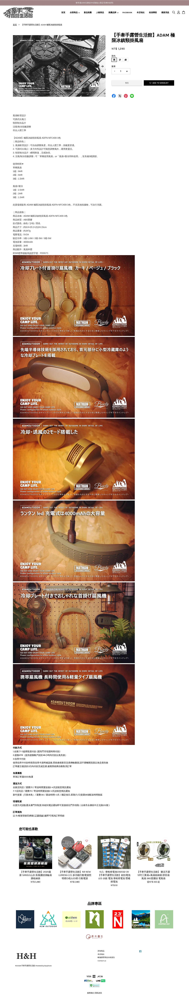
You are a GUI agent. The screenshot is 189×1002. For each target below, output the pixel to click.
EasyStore (48, 966)
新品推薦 (88, 12)
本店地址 (141, 12)
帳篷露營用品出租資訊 (106, 957)
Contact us (102, 961)
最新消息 (165, 12)
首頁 (63, 12)
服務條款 (90, 993)
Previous (16, 66)
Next (102, 66)
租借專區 (153, 12)
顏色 (114, 56)
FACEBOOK (127, 12)
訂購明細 (39, 815)
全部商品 (75, 12)
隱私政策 (98, 993)
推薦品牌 (113, 12)
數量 (114, 66)
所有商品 (101, 951)
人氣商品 (100, 12)
